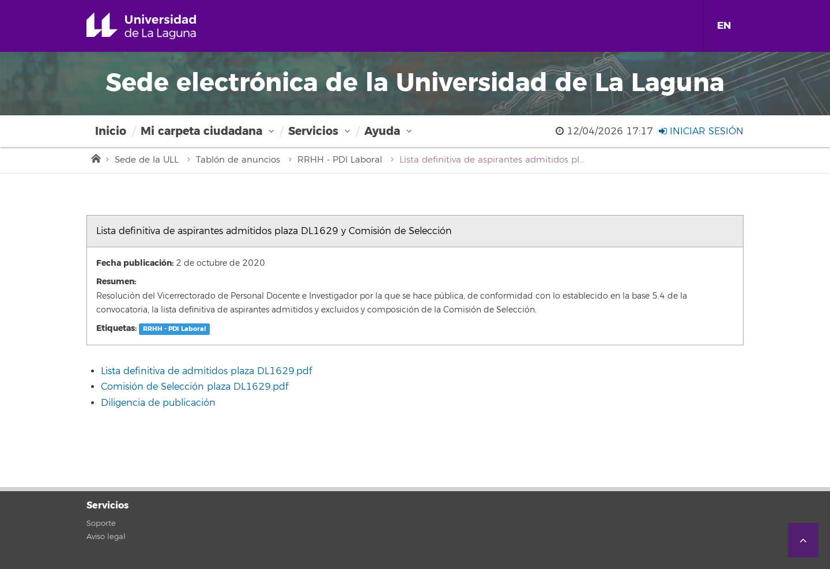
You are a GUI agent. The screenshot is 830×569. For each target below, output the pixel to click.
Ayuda (382, 131)
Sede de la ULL (147, 160)
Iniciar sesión (701, 131)
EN (724, 25)
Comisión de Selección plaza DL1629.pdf (194, 387)
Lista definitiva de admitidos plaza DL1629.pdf (206, 371)
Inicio (110, 131)
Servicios (313, 131)
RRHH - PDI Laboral (339, 160)
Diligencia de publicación (158, 403)
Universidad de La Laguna (157, 26)
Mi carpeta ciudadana (201, 131)
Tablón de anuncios (238, 160)
